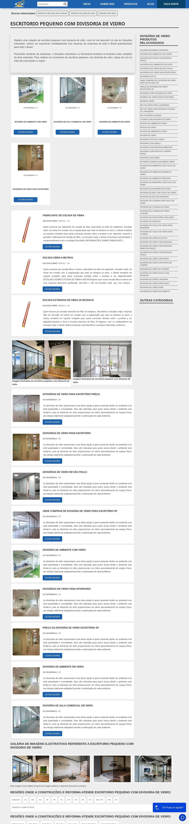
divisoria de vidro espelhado (154, 283)
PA (116, 733)
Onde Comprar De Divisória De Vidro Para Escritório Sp (158, 81)
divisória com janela (150, 143)
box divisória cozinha (151, 115)
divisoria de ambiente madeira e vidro (155, 173)
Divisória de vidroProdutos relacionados (155, 39)
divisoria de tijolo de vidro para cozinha (156, 233)
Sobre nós (107, 4)
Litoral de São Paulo (109, 757)
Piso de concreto (112, 797)
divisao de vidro (148, 127)
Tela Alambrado (111, 786)
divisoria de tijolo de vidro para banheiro (156, 226)
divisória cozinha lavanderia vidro (157, 162)
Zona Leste (72, 757)
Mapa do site (157, 793)
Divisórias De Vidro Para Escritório (158, 72)
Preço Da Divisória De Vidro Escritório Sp (154, 88)
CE (90, 733)
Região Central (18, 757)
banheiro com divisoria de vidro (156, 93)
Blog (150, 4)
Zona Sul (59, 757)
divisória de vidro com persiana (156, 242)
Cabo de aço (109, 793)
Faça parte (171, 4)
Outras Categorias (156, 300)
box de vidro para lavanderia (154, 105)
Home (161, 783)
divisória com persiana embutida (156, 147)
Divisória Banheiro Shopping (154, 50)
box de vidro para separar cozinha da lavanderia (157, 110)
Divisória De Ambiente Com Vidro (156, 54)
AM (109, 733)
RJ (26, 733)
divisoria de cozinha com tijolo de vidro (157, 202)
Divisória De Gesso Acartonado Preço (155, 59)
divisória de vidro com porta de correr (156, 264)
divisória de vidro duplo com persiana (154, 274)
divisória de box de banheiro (154, 197)
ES (40, 733)
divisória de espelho (150, 221)
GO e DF (99, 733)
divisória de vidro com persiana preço (156, 253)
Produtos (130, 4)
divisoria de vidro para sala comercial (52, 13)
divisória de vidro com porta (154, 259)
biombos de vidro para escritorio (157, 97)
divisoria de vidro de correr (154, 269)
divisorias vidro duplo (107, 13)
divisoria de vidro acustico (153, 238)
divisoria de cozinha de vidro (154, 207)
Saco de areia (109, 790)
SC (61, 733)
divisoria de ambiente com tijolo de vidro (158, 167)
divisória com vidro (150, 158)
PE (76, 733)
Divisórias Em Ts (148, 76)
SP (47, 733)
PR (54, 733)
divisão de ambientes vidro (153, 123)
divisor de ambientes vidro (153, 131)
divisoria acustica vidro (152, 139)
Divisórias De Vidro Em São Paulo (156, 69)
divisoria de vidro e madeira (154, 279)
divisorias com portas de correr (83, 13)
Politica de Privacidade (151, 804)
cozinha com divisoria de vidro (155, 119)
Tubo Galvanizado (112, 800)
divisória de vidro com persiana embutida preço (156, 247)
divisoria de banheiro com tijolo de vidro (158, 183)
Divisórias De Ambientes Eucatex (156, 65)
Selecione (16, 733)
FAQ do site (157, 801)
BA (83, 733)
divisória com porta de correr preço (155, 152)
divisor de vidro (148, 135)
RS (68, 733)
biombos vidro (147, 101)
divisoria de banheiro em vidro (155, 189)
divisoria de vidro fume (151, 287)
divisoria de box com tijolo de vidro (158, 193)
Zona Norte (32, 757)
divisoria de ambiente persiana (155, 178)
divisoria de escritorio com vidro (157, 217)
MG (32, 733)
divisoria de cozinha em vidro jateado (154, 212)
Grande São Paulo (89, 757)
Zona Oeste (46, 757)
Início (87, 4)
